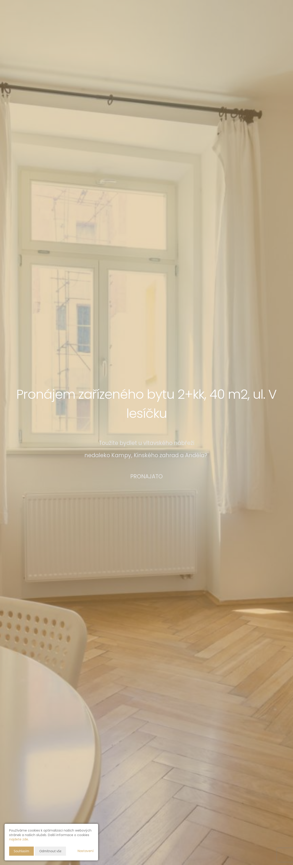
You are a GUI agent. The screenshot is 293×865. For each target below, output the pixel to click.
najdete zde (18, 839)
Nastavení (86, 851)
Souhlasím (21, 851)
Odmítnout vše (50, 851)
